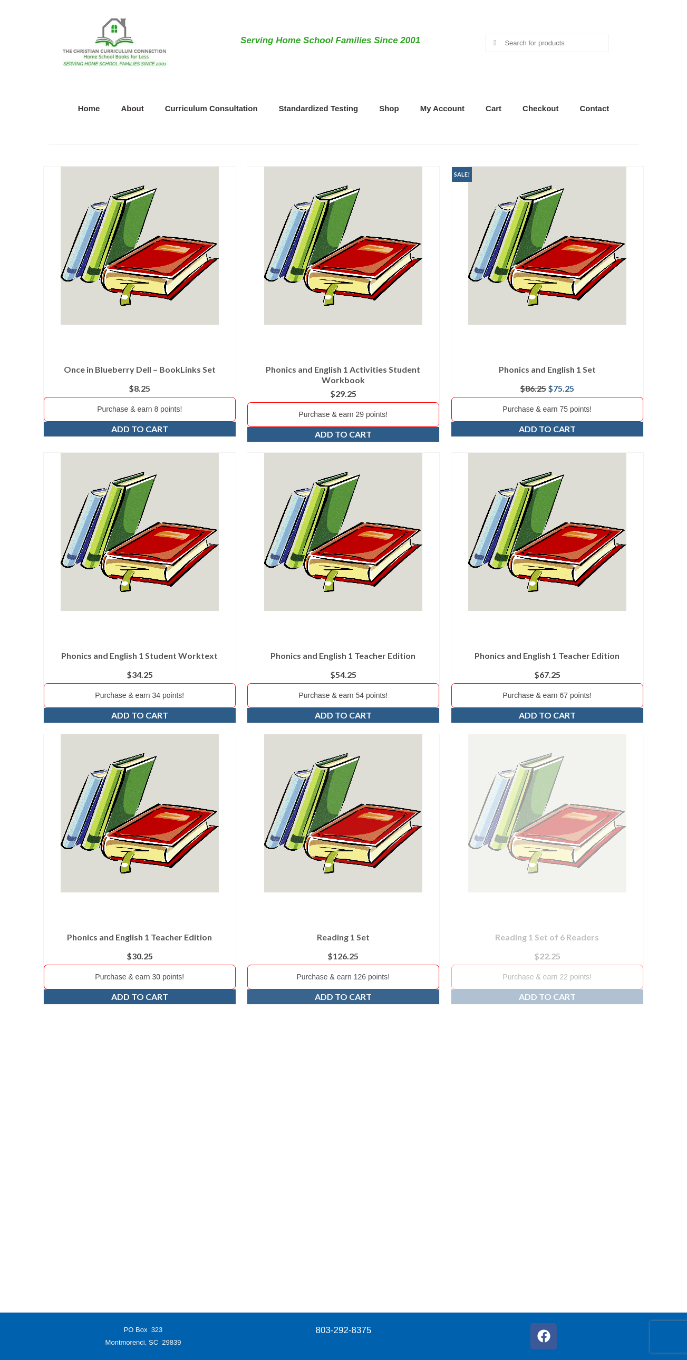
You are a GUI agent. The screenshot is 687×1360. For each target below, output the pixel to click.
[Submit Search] (493, 43)
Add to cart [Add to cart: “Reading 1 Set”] (343, 997)
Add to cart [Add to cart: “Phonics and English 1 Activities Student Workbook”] (343, 434)
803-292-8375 (344, 1330)
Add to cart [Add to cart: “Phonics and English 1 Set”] (547, 429)
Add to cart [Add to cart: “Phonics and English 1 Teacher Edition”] (343, 715)
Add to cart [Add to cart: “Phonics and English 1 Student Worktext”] (139, 715)
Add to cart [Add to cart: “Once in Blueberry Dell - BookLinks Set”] (139, 429)
